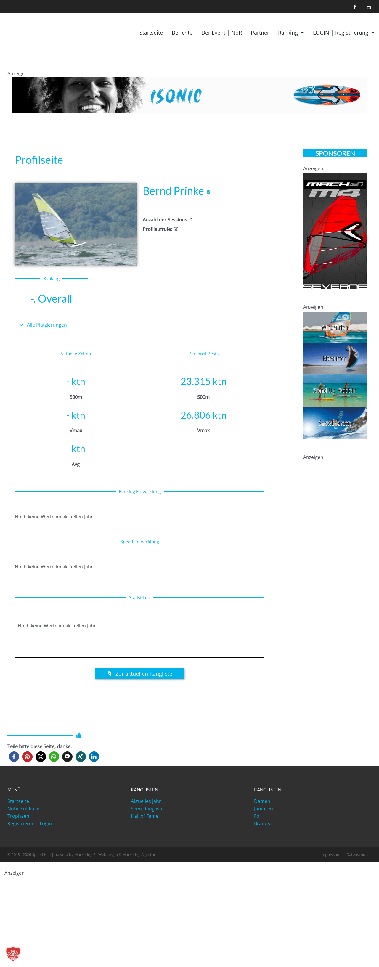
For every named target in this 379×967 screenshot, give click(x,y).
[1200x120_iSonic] (189, 94)
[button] (51, 325)
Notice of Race (23, 809)
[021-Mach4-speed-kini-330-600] (335, 230)
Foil (258, 816)
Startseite (151, 32)
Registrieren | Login (29, 824)
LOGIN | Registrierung (344, 32)
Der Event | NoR (221, 32)
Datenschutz (357, 854)
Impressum (330, 854)
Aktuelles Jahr (146, 801)
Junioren (263, 809)
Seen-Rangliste (147, 809)
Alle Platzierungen (49, 324)
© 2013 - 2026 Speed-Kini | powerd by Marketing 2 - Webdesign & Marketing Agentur (81, 854)
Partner (260, 32)
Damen (262, 801)
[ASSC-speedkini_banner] (335, 375)
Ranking (291, 32)
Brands (262, 824)
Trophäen (18, 816)
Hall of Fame (144, 816)
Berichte (182, 32)
